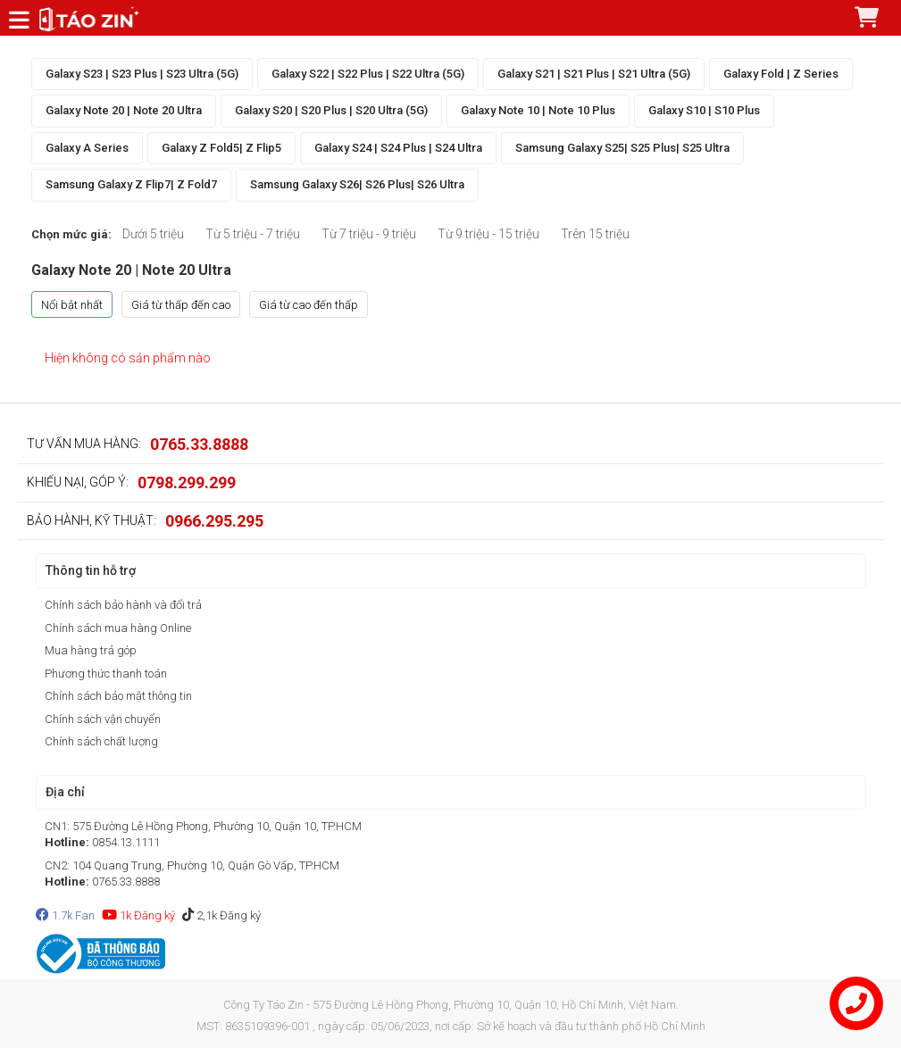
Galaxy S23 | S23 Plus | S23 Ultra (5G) (142, 73)
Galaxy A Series (87, 147)
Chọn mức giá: (71, 234)
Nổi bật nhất (72, 305)
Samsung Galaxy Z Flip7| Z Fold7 (131, 184)
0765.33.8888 (199, 444)
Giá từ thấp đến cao (180, 305)
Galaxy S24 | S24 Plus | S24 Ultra (398, 147)
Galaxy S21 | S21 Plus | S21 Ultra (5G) (593, 73)
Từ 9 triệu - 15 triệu (488, 234)
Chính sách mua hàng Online (118, 628)
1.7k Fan (65, 915)
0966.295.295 (214, 521)
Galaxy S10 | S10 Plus (704, 110)
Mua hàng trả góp (91, 650)
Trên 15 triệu (595, 234)
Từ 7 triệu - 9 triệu (368, 234)
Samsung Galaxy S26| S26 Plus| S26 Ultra (357, 184)
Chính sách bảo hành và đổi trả (123, 604)
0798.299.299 (187, 482)
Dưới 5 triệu (153, 234)
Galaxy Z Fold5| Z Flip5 (221, 147)
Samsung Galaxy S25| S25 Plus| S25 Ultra (622, 147)
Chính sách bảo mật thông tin (118, 696)
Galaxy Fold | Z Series (780, 73)
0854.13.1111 (126, 842)
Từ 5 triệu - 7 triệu (252, 234)
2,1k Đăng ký (221, 915)
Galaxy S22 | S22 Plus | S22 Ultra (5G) (367, 73)
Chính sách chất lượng (101, 741)
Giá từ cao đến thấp (308, 305)
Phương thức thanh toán (106, 673)
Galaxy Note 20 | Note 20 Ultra (124, 110)
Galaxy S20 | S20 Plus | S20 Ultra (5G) (331, 110)
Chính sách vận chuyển (103, 719)
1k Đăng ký (138, 915)
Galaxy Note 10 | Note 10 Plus (538, 110)
